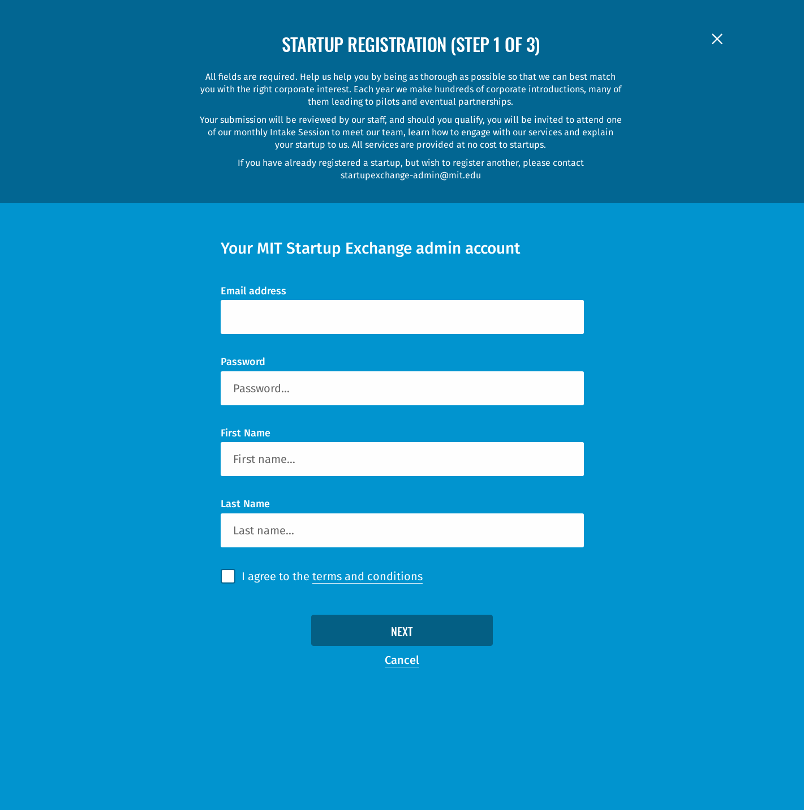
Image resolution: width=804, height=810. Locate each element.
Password (243, 361)
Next (402, 632)
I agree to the (332, 576)
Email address (253, 291)
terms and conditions (367, 576)
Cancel (402, 660)
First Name (245, 433)
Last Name (245, 504)
